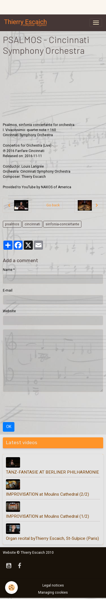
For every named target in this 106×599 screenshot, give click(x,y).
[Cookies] (11, 587)
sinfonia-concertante (62, 224)
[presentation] (46, 407)
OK (8, 426)
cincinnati (32, 224)
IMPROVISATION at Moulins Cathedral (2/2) (47, 494)
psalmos (12, 224)
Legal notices (53, 585)
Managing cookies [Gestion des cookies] (53, 592)
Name (7, 270)
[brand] (26, 22)
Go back (53, 205)
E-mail (7, 290)
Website (9, 311)
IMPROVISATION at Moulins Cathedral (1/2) (47, 516)
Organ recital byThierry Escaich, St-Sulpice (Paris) (52, 538)
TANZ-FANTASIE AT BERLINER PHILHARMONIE (52, 472)
